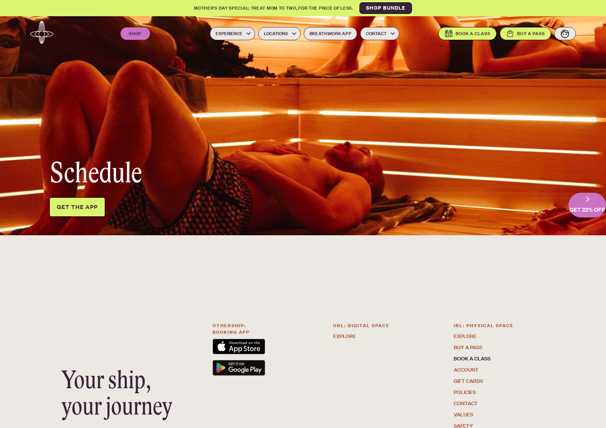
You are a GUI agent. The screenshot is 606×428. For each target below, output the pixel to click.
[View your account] (565, 33)
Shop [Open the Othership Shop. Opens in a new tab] (135, 33)
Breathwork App (331, 33)
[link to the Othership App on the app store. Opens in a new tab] (258, 348)
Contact (466, 403)
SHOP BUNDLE (385, 8)
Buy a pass (468, 347)
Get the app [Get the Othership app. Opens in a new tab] (77, 207)
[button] (232, 33)
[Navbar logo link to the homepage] (41, 34)
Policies (465, 392)
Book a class (472, 358)
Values (463, 414)
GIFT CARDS (468, 381)
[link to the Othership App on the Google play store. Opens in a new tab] (258, 369)
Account (466, 370)
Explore (344, 336)
